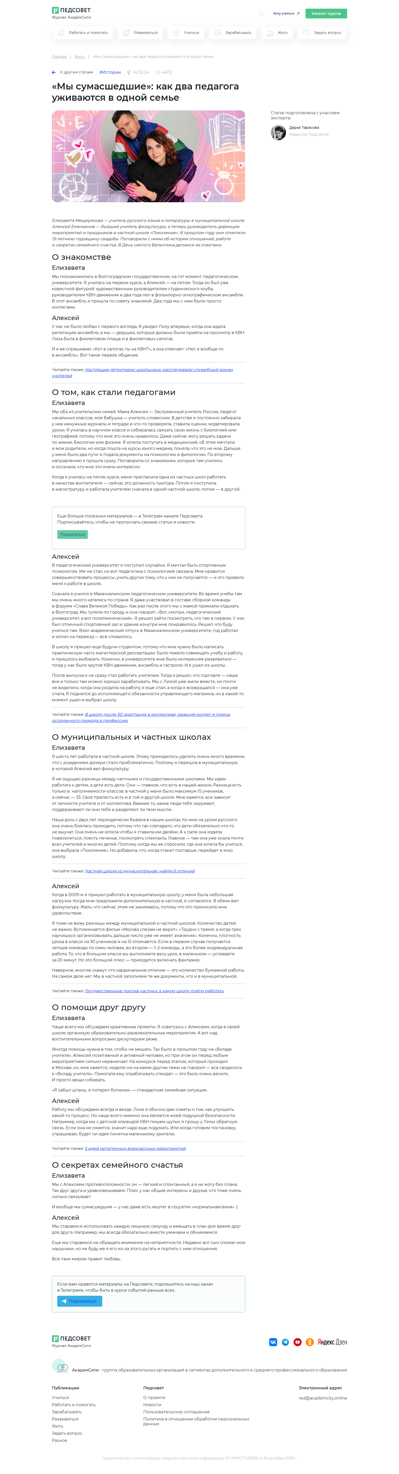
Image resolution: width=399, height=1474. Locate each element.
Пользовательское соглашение (176, 1411)
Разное (59, 1440)
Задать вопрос (67, 1433)
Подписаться (72, 534)
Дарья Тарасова (304, 127)
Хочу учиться (283, 13)
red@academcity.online (323, 1398)
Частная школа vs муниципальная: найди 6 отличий (140, 871)
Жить (57, 1426)
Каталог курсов (326, 13)
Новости (152, 1404)
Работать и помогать (74, 1404)
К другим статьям (72, 72)
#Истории (110, 72)
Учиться (60, 1397)
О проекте (154, 1397)
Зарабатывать (66, 1411)
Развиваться (65, 1419)
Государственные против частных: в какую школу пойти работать (154, 990)
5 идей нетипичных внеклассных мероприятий (135, 1148)
